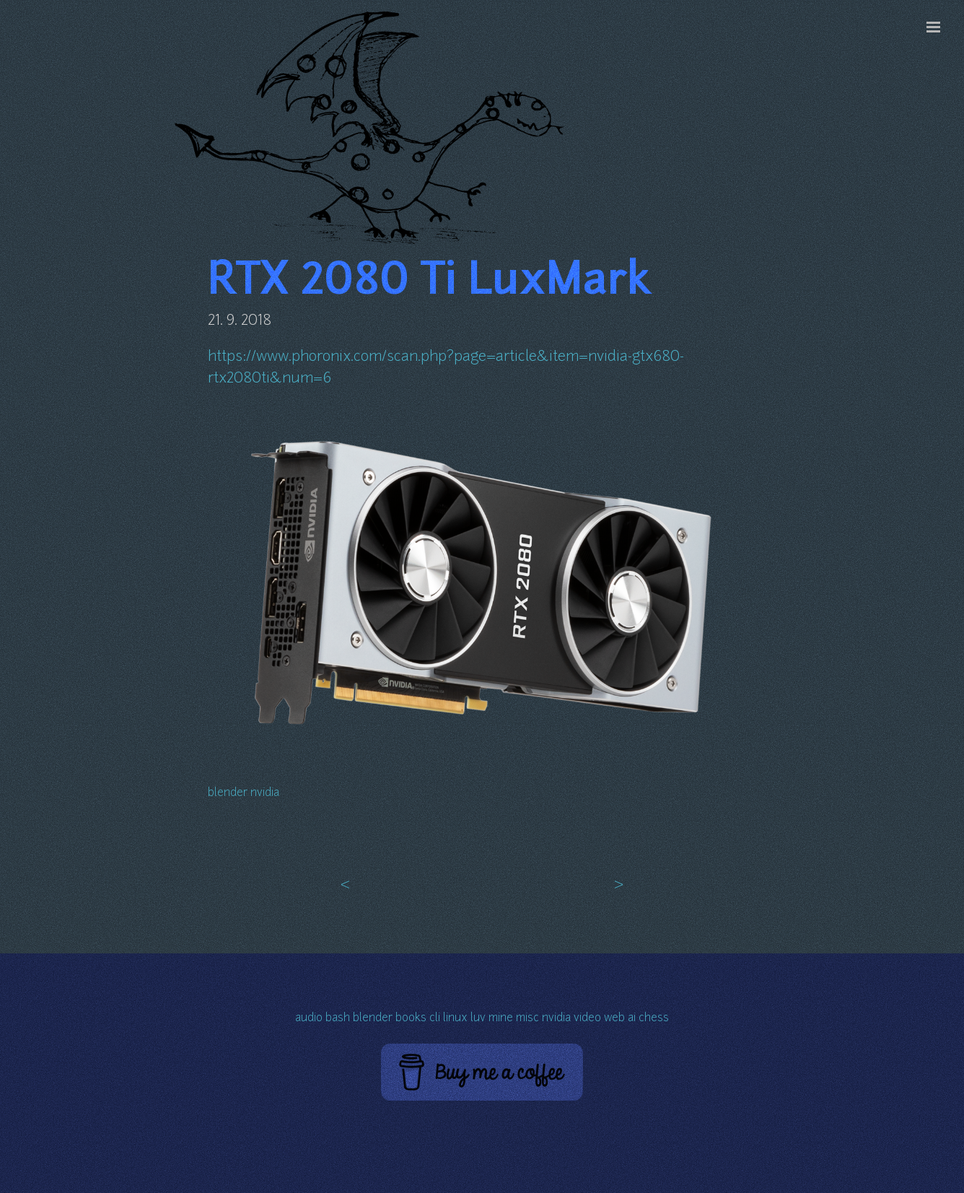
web (614, 1018)
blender (227, 793)
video (587, 1018)
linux (455, 1018)
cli (434, 1018)
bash (337, 1018)
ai (632, 1018)
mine (500, 1018)
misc (527, 1018)
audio (309, 1018)
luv (478, 1018)
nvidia (264, 793)
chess (654, 1018)
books (410, 1018)
